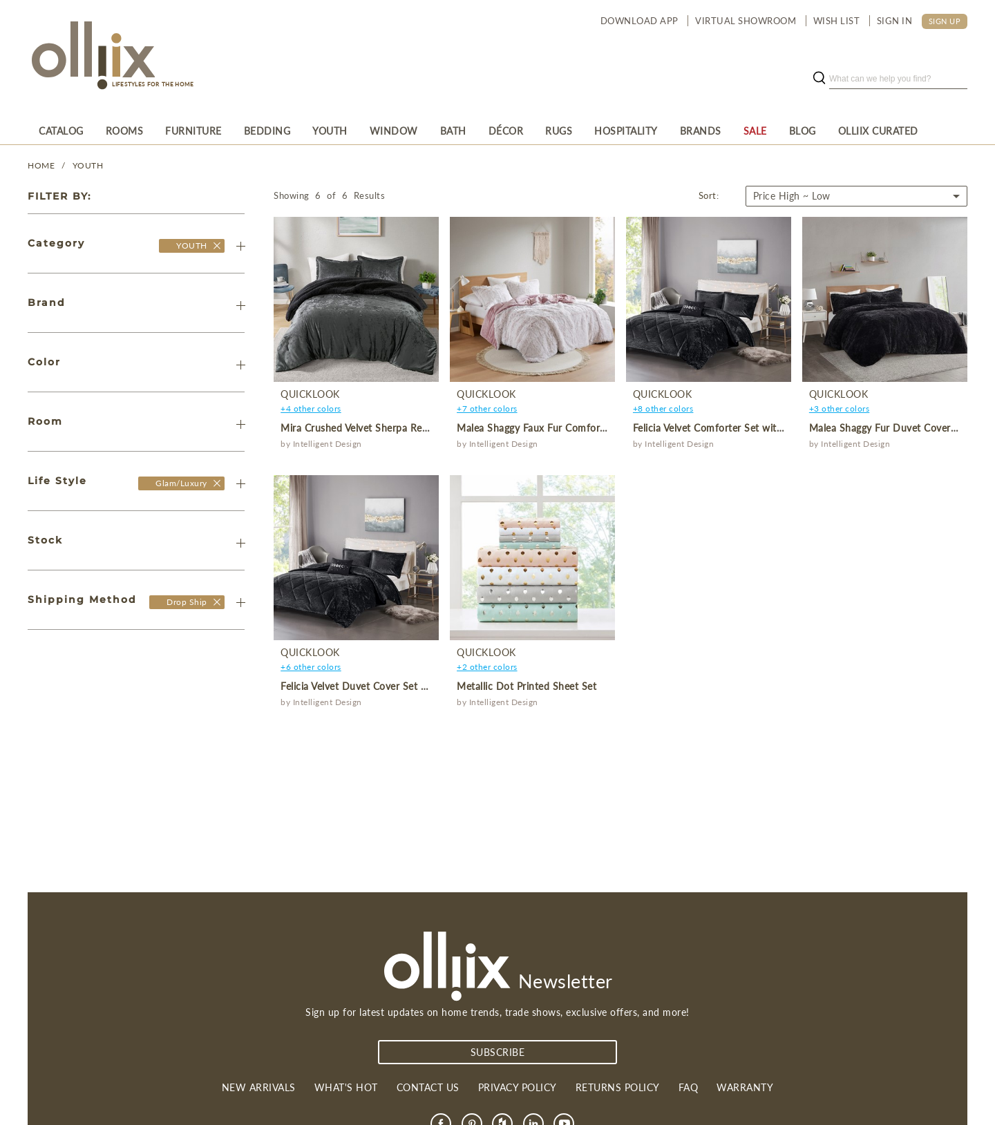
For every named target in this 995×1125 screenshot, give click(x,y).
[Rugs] (558, 130)
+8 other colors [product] (663, 408)
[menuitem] (61, 130)
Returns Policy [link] (618, 1087)
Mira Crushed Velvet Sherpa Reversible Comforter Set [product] (403, 428)
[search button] (818, 78)
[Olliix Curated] (878, 130)
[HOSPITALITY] (626, 130)
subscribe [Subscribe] (498, 1052)
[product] (356, 299)
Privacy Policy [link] (517, 1087)
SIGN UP (945, 21)
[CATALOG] (61, 130)
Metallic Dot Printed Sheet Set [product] (526, 686)
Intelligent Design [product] (327, 444)
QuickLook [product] (310, 394)
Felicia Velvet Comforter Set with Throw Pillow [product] (739, 428)
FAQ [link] (689, 1087)
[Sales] (755, 130)
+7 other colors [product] (487, 408)
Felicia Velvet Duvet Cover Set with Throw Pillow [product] (392, 686)
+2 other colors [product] (487, 667)
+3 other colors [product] (839, 408)
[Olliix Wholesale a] (91, 57)
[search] (898, 78)
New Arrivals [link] (259, 1087)
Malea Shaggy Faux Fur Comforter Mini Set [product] (555, 428)
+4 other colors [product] (311, 408)
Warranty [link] (745, 1087)
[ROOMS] (125, 130)
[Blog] (802, 130)
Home (41, 165)
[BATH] (453, 130)
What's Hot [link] (346, 1087)
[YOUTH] (330, 130)
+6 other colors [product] (311, 667)
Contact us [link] (428, 1087)
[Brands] (700, 130)
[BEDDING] (267, 130)
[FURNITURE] (193, 130)
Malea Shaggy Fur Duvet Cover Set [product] (889, 428)
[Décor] (506, 130)
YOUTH (88, 165)
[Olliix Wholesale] (216, 245)
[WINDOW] (394, 130)
